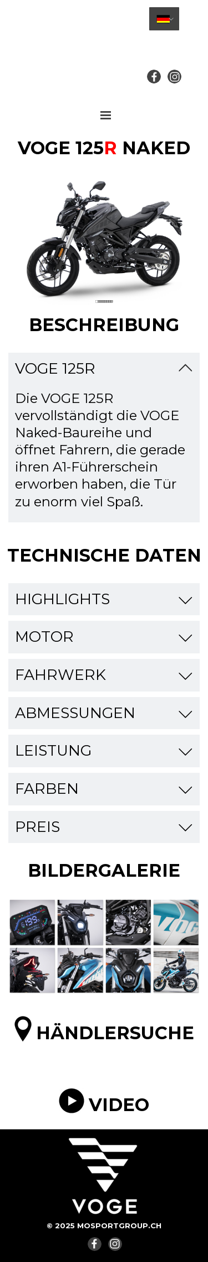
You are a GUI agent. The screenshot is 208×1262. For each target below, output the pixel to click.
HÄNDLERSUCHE (115, 1033)
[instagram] (174, 76)
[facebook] (154, 76)
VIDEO (119, 1105)
